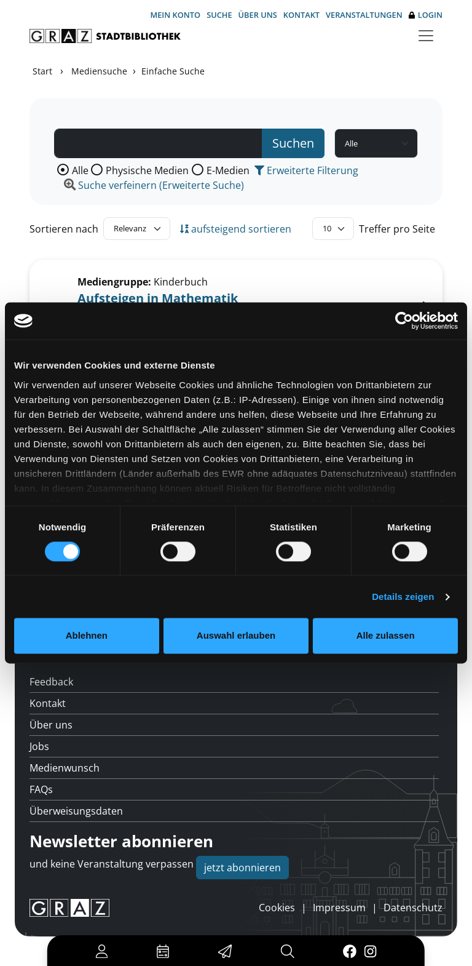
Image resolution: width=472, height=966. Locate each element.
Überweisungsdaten (76, 811)
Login (425, 15)
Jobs (39, 746)
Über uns (257, 14)
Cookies (277, 907)
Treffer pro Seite (397, 229)
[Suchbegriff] (158, 143)
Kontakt (301, 14)
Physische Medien (147, 170)
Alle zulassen (385, 636)
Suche (219, 14)
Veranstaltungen (364, 14)
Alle (80, 170)
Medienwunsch (65, 768)
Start (42, 71)
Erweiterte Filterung (306, 170)
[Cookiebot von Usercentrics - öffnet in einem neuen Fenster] (404, 320)
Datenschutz (413, 907)
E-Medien (228, 170)
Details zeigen (403, 596)
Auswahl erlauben (236, 636)
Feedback (51, 682)
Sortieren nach (64, 229)
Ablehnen (87, 636)
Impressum (339, 907)
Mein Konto (175, 14)
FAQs (41, 789)
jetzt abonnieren (242, 867)
